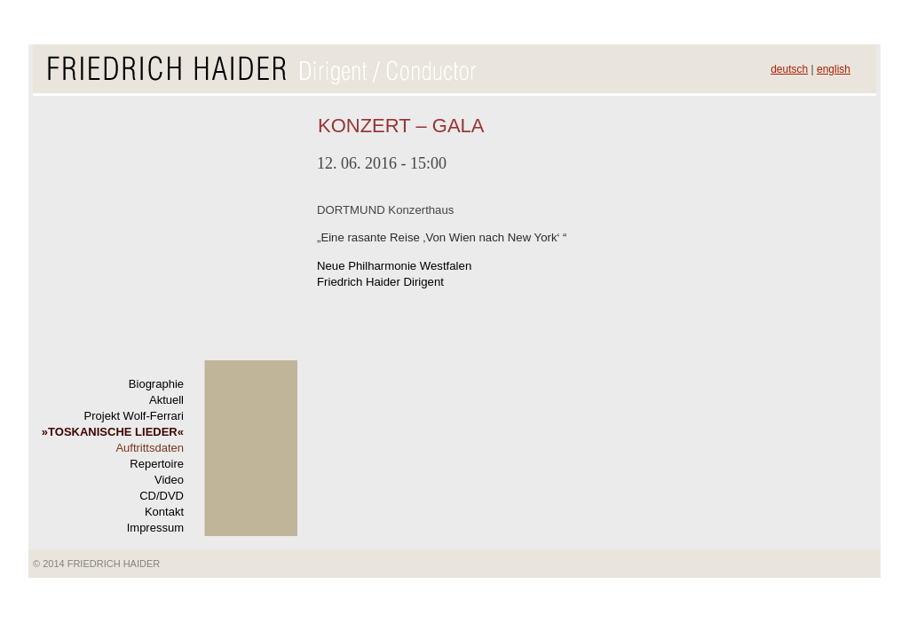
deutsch (789, 69)
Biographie (156, 383)
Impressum (155, 527)
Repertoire (157, 463)
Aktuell (166, 399)
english (833, 69)
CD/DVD (161, 495)
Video (169, 479)
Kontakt (164, 511)
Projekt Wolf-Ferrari (134, 415)
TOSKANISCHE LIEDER (113, 431)
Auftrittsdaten (149, 447)
